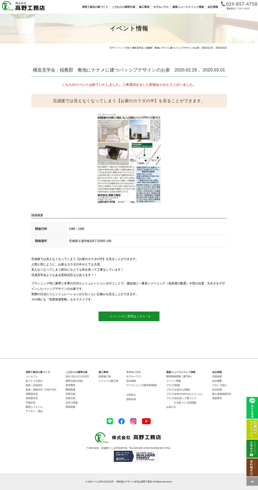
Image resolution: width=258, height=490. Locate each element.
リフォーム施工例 (108, 380)
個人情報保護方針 (222, 393)
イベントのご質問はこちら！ (128, 316)
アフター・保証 (34, 411)
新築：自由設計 (34, 385)
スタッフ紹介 (219, 385)
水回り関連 (72, 402)
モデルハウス (133, 376)
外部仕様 (70, 393)
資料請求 (131, 399)
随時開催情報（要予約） (179, 376)
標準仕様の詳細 (74, 380)
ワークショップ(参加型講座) (141, 385)
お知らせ (171, 407)
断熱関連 (70, 389)
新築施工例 (105, 376)
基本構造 (70, 385)
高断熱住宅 (32, 393)
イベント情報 (173, 380)
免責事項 (217, 398)
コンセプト (32, 376)
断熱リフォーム (34, 407)
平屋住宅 (30, 402)
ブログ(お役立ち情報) (178, 389)
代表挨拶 (217, 376)
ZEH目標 (217, 389)
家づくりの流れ (34, 380)
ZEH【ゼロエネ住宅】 (78, 376)
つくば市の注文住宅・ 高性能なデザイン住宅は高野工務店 (122, 481)
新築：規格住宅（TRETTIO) (41, 389)
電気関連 (70, 407)
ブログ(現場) (173, 385)
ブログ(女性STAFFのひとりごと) (184, 393)
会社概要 (217, 380)
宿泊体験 (131, 380)
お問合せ (131, 394)
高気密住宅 (32, 398)
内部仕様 (70, 398)
